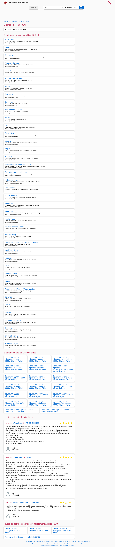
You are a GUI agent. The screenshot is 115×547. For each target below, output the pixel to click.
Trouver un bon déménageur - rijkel (57, 543)
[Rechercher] (81, 8)
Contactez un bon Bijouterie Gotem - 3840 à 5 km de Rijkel (62, 386)
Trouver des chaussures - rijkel (40, 543)
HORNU (35, 503)
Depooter (8, 328)
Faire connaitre (58, 541)
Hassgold (8, 258)
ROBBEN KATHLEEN (14, 78)
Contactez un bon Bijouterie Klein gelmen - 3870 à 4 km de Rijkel (63, 378)
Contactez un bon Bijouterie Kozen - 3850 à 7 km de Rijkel (55, 411)
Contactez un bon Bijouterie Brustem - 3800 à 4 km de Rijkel (38, 367)
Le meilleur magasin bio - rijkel (75, 543)
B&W (7, 47)
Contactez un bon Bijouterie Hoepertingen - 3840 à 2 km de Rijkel (39, 359)
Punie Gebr (9, 39)
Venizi (7, 86)
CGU (70, 541)
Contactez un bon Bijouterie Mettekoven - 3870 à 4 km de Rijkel (38, 378)
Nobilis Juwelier (11, 195)
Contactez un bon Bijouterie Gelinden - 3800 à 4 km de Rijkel (14, 386)
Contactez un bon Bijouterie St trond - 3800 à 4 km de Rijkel (15, 378)
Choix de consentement (83, 541)
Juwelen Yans (10, 94)
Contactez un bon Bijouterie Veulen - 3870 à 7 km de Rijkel (14, 403)
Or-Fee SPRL (18, 457)
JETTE (28, 457)
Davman (8, 265)
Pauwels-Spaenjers (13, 320)
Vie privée (65, 541)
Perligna (8, 117)
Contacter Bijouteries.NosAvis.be (44, 541)
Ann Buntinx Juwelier (13, 109)
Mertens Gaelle (11, 273)
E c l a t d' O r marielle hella (16, 172)
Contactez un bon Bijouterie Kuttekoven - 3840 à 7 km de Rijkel (38, 403)
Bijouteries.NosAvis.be (18, 2)
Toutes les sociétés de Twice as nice (20, 289)
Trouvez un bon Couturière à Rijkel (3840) (12, 530)
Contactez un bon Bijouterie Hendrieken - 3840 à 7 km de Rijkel (21, 411)
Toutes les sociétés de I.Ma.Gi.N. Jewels (21, 242)
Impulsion (9, 203)
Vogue (7, 148)
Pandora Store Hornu (21, 503)
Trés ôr (8, 304)
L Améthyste (18, 423)
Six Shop (8, 297)
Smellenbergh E (11, 336)
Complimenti (10, 187)
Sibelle (7, 281)
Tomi (7, 125)
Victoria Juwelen (11, 180)
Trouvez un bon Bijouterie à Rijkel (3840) (39, 529)
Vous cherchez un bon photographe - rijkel (51, 545)
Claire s (8, 70)
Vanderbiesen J (11, 219)
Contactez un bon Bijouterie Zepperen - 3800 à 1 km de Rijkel (14, 359)
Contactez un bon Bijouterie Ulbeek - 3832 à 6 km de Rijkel (15, 394)
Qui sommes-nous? (30, 541)
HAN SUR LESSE (32, 423)
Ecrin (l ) (8, 156)
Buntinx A (8, 102)
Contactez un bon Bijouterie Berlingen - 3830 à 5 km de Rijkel (38, 386)
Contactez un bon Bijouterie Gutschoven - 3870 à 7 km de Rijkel (62, 403)
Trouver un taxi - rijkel (68, 545)
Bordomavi (9, 55)
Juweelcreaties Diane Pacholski (18, 164)
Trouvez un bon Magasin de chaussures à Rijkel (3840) (63, 530)
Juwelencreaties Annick (14, 226)
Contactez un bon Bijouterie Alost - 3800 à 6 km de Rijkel (38, 394)
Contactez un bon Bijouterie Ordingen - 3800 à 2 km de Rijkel (14, 367)
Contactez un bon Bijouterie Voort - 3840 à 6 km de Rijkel (63, 394)
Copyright (74, 541)
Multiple (8, 312)
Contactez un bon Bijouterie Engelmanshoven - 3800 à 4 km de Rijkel (63, 368)
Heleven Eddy (10, 234)
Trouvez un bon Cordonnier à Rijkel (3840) (22, 537)
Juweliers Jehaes (12, 63)
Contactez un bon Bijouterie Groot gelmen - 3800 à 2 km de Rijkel (63, 359)
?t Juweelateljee (11, 343)
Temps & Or (9, 133)
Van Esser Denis (11, 250)
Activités (33, 7)
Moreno (8, 141)
